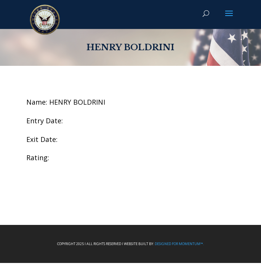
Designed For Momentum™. (179, 243)
